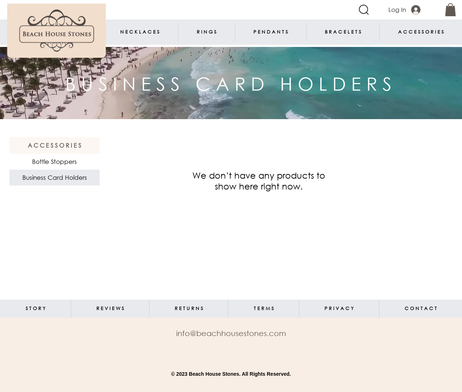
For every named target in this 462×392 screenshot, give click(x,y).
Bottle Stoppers (54, 161)
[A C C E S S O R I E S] (54, 145)
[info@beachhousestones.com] (231, 333)
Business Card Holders (54, 177)
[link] (450, 9)
